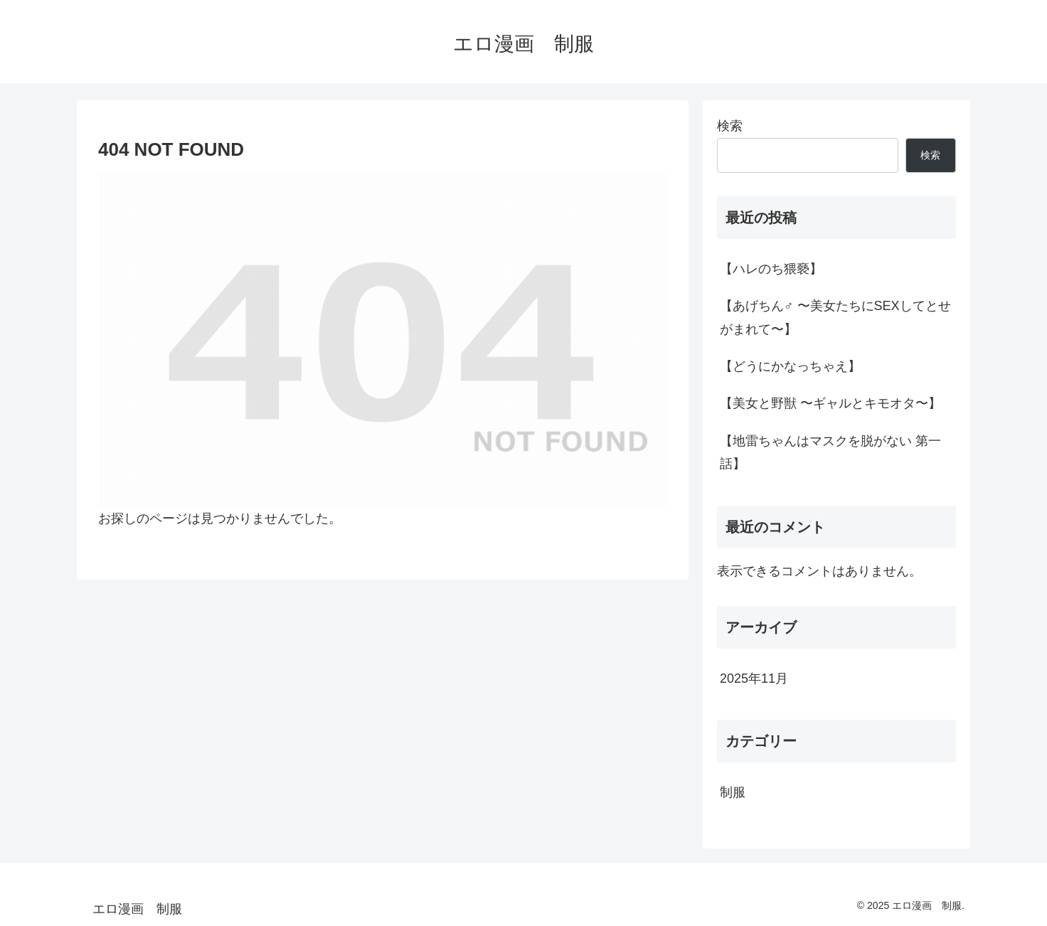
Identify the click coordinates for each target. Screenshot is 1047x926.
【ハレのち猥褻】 (777, 269)
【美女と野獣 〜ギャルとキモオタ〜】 (837, 403)
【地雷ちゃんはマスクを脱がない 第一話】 (830, 452)
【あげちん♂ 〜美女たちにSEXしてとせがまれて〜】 (835, 317)
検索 (730, 126)
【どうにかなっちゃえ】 (796, 366)
